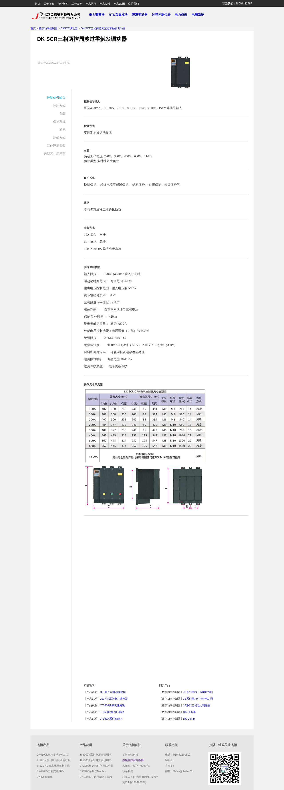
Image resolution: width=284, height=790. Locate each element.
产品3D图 (119, 3)
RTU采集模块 (120, 14)
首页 (37, 3)
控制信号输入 (56, 97)
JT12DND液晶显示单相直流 (53, 765)
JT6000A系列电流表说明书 (95, 760)
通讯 (62, 129)
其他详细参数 (56, 145)
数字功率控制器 (48, 28)
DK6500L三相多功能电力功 (53, 754)
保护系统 (59, 121)
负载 (62, 113)
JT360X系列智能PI (111, 718)
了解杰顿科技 (130, 754)
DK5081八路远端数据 (112, 692)
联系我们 (133, 3)
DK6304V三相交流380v (50, 771)
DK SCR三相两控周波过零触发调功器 (103, 28)
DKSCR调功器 (69, 28)
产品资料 (104, 3)
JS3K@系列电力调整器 (114, 698)
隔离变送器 (141, 14)
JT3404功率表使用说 (112, 705)
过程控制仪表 (163, 14)
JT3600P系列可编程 (112, 712)
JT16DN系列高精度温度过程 (53, 760)
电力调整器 (96, 14)
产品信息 (90, 3)
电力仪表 (183, 14)
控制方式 (59, 105)
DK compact (44, 776)
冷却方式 (59, 137)
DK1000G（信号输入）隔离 (96, 776)
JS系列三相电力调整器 (196, 705)
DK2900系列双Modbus (93, 771)
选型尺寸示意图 (55, 153)
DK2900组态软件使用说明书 (96, 765)
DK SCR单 (189, 712)
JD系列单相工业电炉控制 (198, 692)
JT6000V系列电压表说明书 (95, 754)
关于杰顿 (49, 3)
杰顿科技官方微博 (133, 760)
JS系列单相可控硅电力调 (198, 698)
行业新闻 (63, 3)
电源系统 (200, 14)
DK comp (189, 718)
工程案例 (76, 3)
